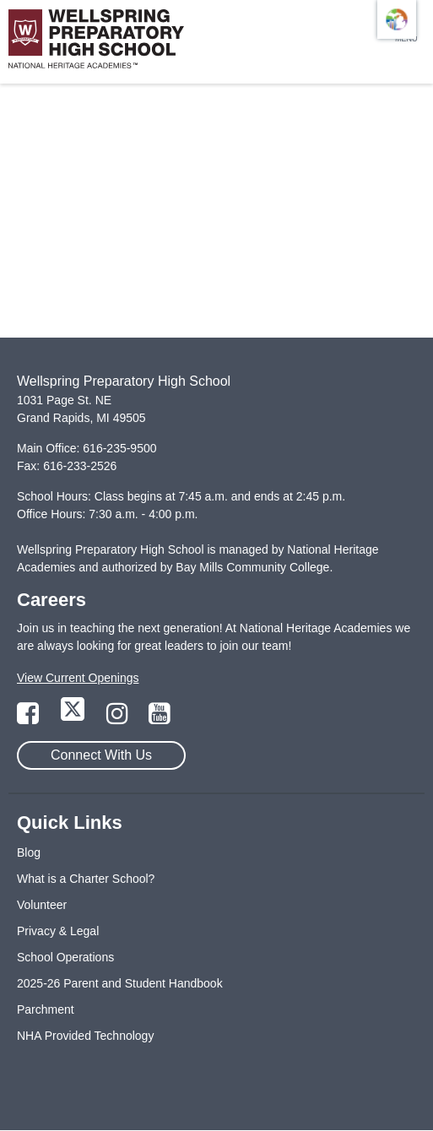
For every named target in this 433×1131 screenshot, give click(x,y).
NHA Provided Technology (85, 1035)
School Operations (65, 957)
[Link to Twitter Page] (74, 718)
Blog (29, 852)
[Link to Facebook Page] (29, 718)
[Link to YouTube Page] (159, 718)
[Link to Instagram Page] (119, 718)
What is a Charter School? (85, 878)
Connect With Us (101, 755)
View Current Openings (77, 678)
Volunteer (42, 905)
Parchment (45, 1009)
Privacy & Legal (58, 931)
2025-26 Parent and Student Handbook (120, 983)
